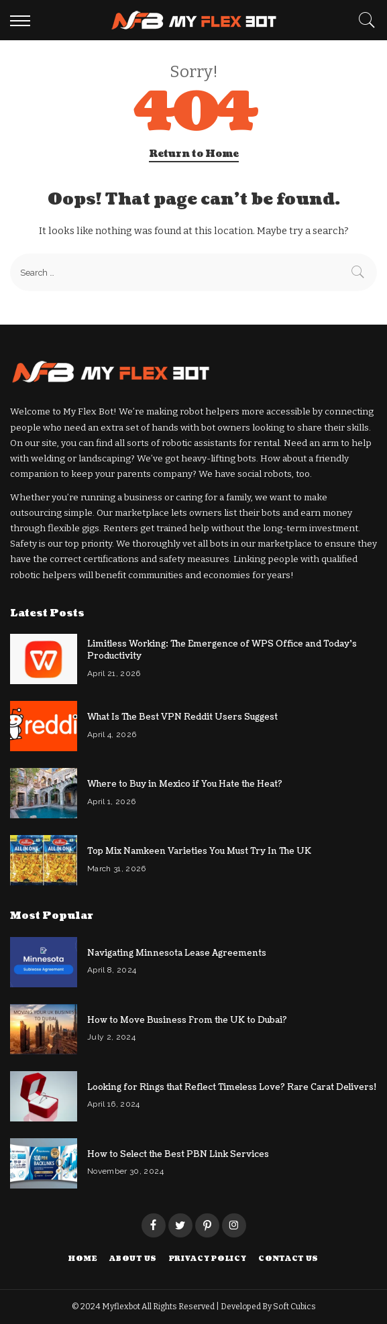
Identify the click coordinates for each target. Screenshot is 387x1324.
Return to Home (194, 154)
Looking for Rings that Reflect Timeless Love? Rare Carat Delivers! (231, 1087)
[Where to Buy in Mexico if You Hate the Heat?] (43, 793)
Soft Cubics (294, 1306)
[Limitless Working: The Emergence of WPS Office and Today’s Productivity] (43, 659)
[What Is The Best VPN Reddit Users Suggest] (43, 726)
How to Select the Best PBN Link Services (178, 1154)
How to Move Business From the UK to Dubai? (187, 1020)
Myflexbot (122, 1306)
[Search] (363, 20)
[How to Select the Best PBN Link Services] (43, 1163)
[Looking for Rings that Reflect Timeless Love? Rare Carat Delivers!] (43, 1096)
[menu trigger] (23, 20)
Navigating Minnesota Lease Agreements (176, 953)
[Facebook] (154, 1225)
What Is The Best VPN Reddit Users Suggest (182, 717)
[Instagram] (234, 1225)
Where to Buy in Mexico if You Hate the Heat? (184, 784)
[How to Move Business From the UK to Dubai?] (43, 1029)
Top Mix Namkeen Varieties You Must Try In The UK (199, 851)
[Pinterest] (207, 1225)
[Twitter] (180, 1225)
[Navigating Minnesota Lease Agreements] (43, 962)
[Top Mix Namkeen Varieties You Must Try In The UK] (43, 860)
